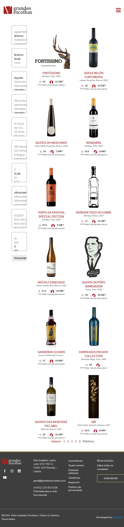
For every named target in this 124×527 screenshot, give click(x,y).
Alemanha (19, 86)
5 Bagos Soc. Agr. (19, 159)
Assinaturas (75, 461)
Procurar (20, 258)
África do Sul (19, 82)
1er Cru (19, 128)
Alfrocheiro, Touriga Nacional (19, 205)
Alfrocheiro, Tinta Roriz (19, 201)
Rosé (19, 59)
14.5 (19, 182)
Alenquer (19, 109)
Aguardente (19, 32)
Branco (19, 36)
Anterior (56, 441)
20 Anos (19, 132)
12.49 (19, 174)
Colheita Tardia (19, 40)
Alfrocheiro (19, 193)
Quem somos (76, 465)
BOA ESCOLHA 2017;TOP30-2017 (19, 228)
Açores (19, 78)
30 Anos (19, 136)
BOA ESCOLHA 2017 (19, 220)
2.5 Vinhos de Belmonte (19, 151)
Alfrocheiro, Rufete (19, 197)
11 (19, 247)
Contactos (74, 478)
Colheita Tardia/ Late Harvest (19, 44)
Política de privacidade (75, 488)
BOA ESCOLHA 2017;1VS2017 (19, 224)
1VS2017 (19, 216)
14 (19, 178)
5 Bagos (19, 155)
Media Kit (74, 482)
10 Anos (19, 124)
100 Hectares (19, 147)
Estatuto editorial (73, 471)
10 (19, 239)
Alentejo (19, 90)
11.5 (19, 251)
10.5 (19, 243)
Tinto (19, 63)
